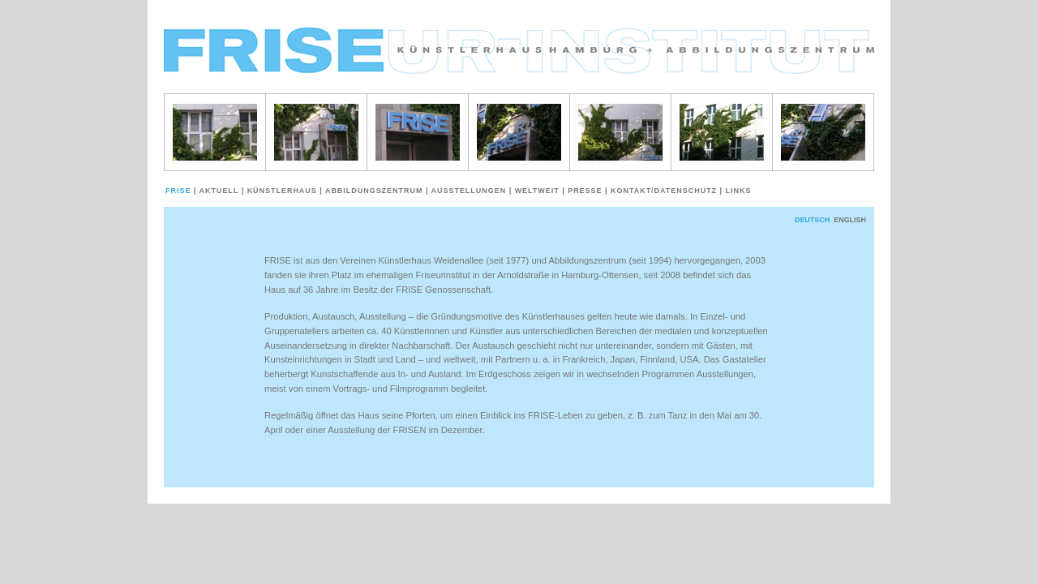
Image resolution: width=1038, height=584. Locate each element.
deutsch (812, 220)
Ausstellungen (467, 191)
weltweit (536, 191)
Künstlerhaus (281, 191)
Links (737, 191)
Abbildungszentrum (373, 191)
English (850, 220)
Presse (583, 191)
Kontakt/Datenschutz (662, 191)
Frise (179, 191)
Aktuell (218, 191)
